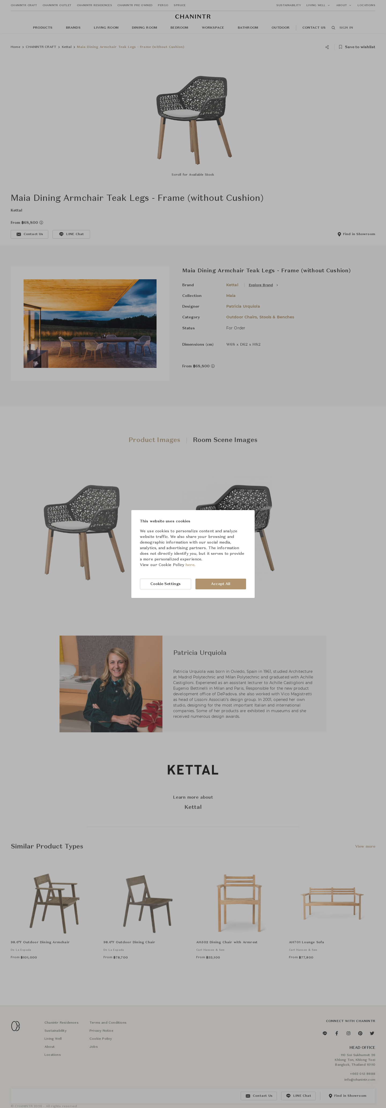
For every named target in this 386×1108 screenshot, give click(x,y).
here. (190, 565)
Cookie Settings (165, 584)
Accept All (220, 584)
